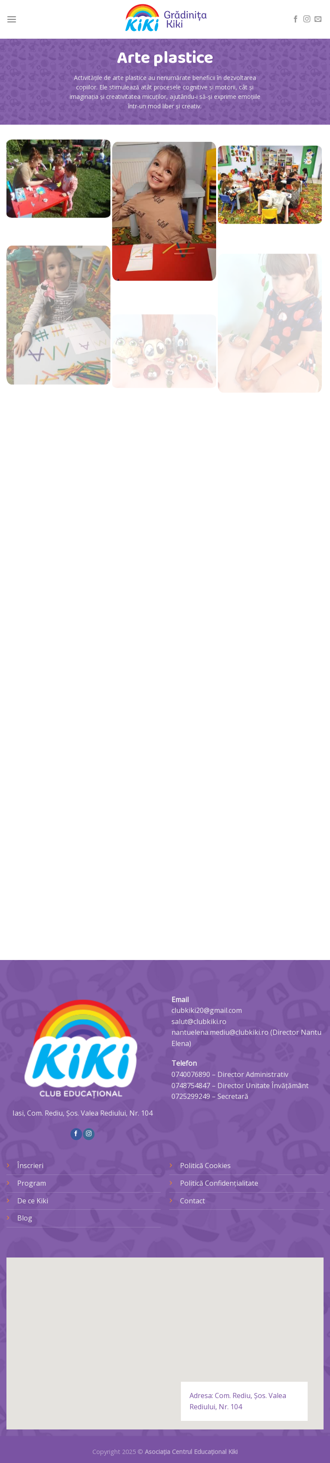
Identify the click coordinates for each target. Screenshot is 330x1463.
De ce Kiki (32, 1200)
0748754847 (190, 1085)
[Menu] (11, 19)
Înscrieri (30, 1165)
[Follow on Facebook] (295, 19)
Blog (24, 1218)
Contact (192, 1200)
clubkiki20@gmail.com (206, 1010)
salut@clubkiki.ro (198, 1021)
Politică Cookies (205, 1165)
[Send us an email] (318, 19)
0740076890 (190, 1074)
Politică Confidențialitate (219, 1183)
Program (31, 1183)
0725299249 (190, 1096)
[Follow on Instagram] (306, 19)
